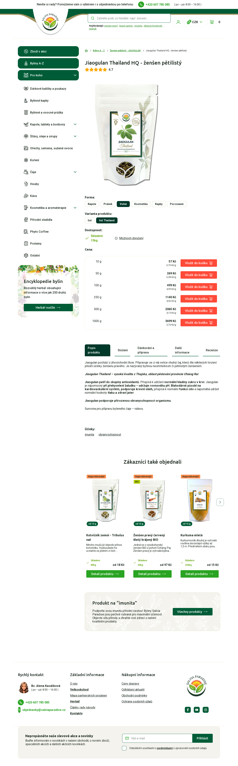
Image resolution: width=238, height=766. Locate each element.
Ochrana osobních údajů (137, 701)
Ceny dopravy (130, 683)
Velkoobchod (79, 689)
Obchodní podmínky (134, 695)
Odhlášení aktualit (133, 689)
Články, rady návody (82, 707)
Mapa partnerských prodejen (88, 695)
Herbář (75, 701)
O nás (74, 683)
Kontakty (76, 713)
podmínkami (165, 748)
